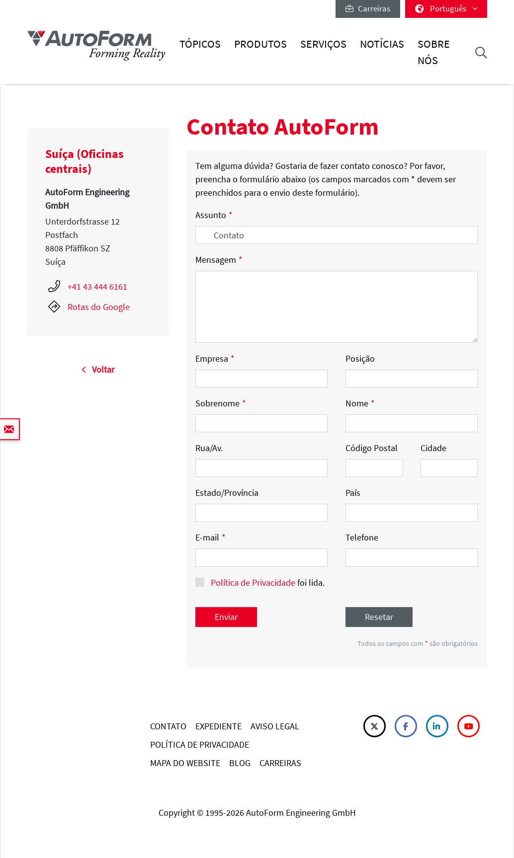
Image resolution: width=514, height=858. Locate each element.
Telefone (361, 537)
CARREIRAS (280, 763)
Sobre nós (434, 52)
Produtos (260, 44)
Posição (360, 358)
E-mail (210, 537)
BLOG (240, 763)
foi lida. (267, 582)
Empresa (215, 358)
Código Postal (371, 448)
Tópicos (200, 44)
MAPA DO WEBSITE (185, 763)
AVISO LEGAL (275, 726)
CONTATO (168, 726)
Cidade (433, 448)
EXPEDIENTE (218, 726)
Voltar (98, 369)
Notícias (382, 44)
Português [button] (446, 8)
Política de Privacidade (253, 582)
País (352, 492)
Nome (360, 403)
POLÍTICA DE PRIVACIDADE (199, 744)
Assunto (214, 215)
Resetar (379, 617)
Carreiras (367, 8)
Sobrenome (220, 403)
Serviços (323, 44)
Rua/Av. (209, 448)
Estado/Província (226, 492)
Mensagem (219, 259)
